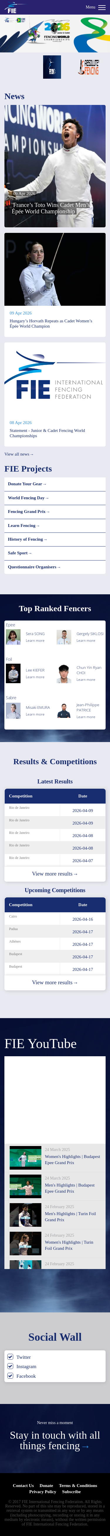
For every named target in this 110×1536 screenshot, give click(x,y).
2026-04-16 (82, 919)
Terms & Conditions (78, 1485)
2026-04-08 (82, 835)
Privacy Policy (42, 1491)
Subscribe (71, 1491)
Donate (46, 1485)
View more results (55, 874)
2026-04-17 (82, 931)
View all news (19, 454)
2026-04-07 (82, 860)
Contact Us (23, 1485)
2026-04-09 (82, 810)
